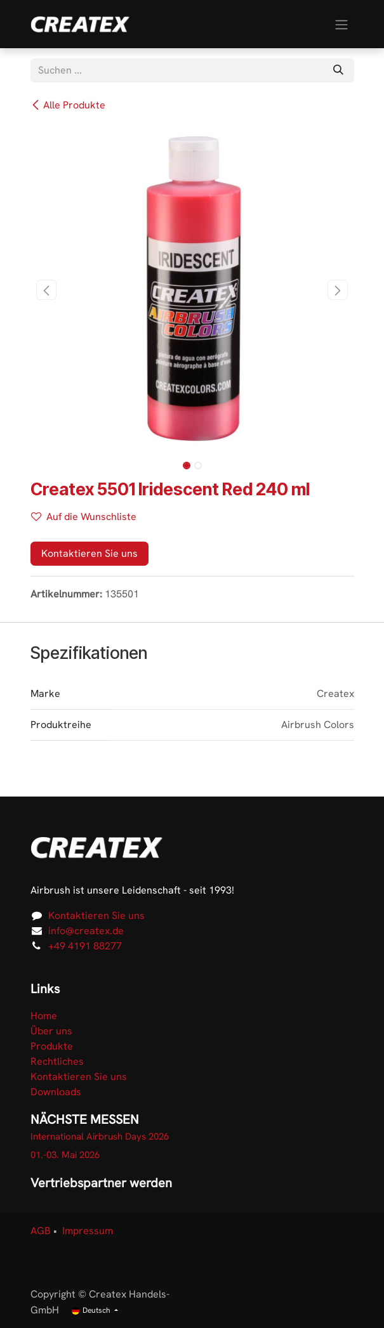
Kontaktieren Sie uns (89, 553)
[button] (46, 290)
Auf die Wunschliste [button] (83, 516)
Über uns (51, 1031)
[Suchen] (338, 70)
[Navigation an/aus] (341, 24)
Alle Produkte (67, 105)
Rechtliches (57, 1061)
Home (43, 1015)
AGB (40, 1230)
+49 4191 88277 (85, 946)
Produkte (51, 1046)
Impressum (87, 1230)
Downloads (55, 1091)
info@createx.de (86, 930)
